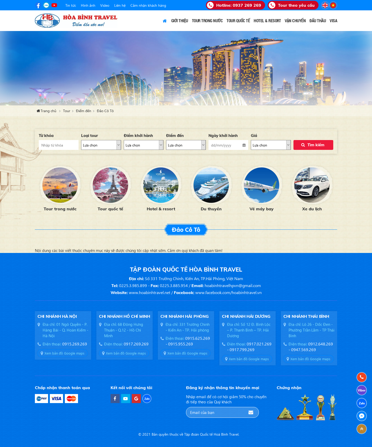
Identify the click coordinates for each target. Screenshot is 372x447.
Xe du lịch (312, 208)
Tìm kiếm (315, 144)
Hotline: (238, 5)
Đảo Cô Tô (105, 110)
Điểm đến (83, 110)
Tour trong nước (60, 208)
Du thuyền (211, 208)
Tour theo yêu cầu (296, 5)
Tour (66, 110)
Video (104, 5)
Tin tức (70, 5)
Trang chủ (164, 21)
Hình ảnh (88, 5)
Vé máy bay (262, 208)
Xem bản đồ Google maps (64, 353)
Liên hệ (120, 5)
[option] (60, 187)
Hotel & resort (161, 208)
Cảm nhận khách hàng (148, 5)
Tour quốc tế (110, 208)
